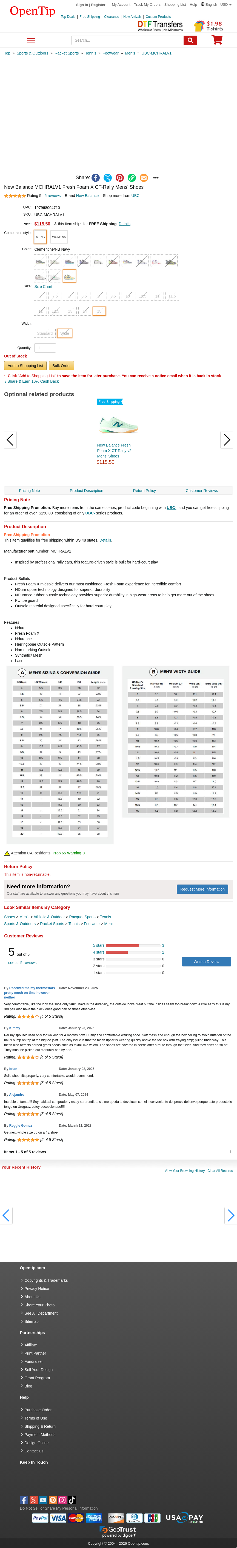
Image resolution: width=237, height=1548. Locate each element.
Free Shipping (89, 17)
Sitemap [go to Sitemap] (32, 1321)
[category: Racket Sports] (67, 53)
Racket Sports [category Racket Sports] (52, 924)
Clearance (111, 17)
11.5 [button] (172, 296)
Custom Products (158, 17)
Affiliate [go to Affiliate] (31, 1345)
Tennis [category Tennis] (105, 917)
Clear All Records (220, 1171)
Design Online (37, 1443)
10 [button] (127, 296)
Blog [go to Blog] (28, 1386)
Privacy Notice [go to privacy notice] (37, 1288)
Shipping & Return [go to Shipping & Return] (40, 1426)
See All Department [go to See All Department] (41, 1313)
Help (193, 4)
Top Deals (68, 17)
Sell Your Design (39, 1369)
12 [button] (40, 311)
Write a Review (206, 962)
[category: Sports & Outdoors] (32, 53)
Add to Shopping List (25, 366)
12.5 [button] (55, 311)
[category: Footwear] (111, 53)
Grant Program (37, 1378)
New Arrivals (132, 17)
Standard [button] (45, 333)
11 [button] (157, 296)
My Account (121, 4)
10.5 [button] (142, 296)
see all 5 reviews (22, 962)
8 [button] (69, 296)
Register (98, 5)
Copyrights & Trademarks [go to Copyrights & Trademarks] (46, 1280)
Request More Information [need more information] (202, 889)
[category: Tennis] (90, 53)
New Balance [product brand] (87, 195)
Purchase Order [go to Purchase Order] (38, 1410)
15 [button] (99, 311)
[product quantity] (45, 348)
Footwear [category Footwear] (92, 924)
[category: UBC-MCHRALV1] (157, 53)
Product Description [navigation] (86, 490)
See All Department (30, 40)
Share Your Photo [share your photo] (40, 1305)
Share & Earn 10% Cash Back (31, 381)
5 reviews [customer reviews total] (52, 195)
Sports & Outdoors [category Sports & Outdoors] (20, 924)
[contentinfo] (32, 11)
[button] (216, 4)
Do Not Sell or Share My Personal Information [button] (59, 1508)
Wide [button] (64, 333)
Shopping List (175, 4)
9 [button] (99, 296)
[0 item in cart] (217, 41)
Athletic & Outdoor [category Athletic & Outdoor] (49, 917)
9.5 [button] (113, 296)
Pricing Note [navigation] (29, 490)
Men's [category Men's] (24, 917)
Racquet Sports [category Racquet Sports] (82, 917)
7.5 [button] (55, 296)
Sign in (82, 5)
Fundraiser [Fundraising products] (34, 1361)
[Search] (190, 40)
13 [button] (70, 311)
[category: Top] (7, 53)
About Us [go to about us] (33, 1297)
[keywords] (127, 40)
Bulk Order (61, 366)
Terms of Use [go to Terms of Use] (36, 1418)
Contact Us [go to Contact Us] (34, 1451)
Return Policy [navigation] (144, 490)
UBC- (171, 507)
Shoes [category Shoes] (9, 917)
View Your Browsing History (185, 1171)
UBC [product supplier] (136, 195)
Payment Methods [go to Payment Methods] (40, 1434)
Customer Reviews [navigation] (202, 490)
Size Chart (43, 286)
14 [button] (84, 311)
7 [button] (40, 296)
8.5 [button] (84, 296)
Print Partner (35, 1353)
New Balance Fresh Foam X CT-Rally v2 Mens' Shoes (114, 450)
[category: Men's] (130, 53)
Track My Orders (147, 4)
